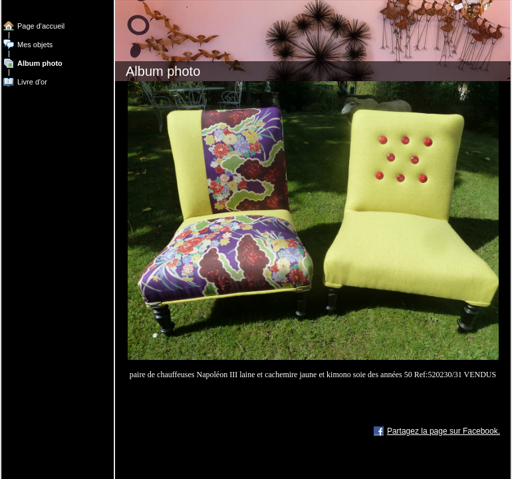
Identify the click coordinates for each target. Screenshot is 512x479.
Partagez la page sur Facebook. (443, 431)
